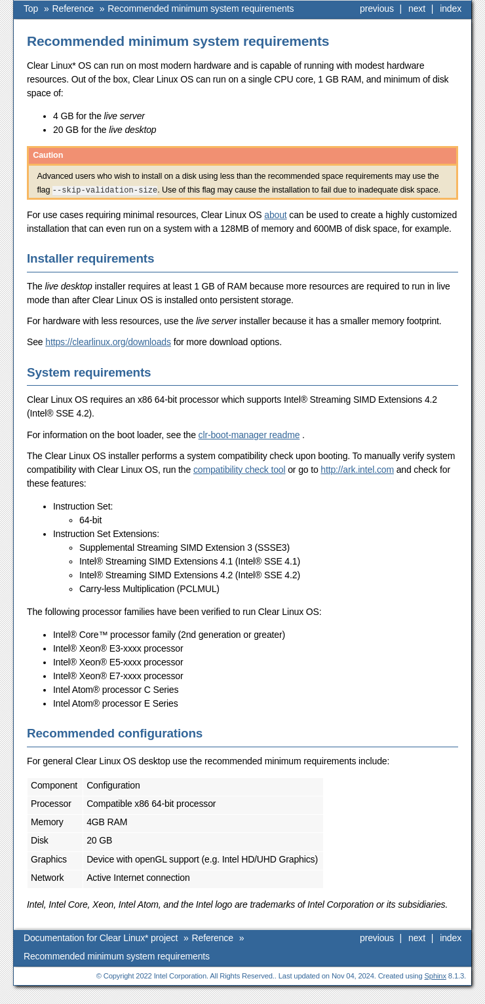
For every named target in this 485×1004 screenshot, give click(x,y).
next (416, 8)
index (450, 8)
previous (377, 8)
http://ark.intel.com (357, 469)
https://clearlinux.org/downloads (108, 342)
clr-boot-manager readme (249, 435)
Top (31, 8)
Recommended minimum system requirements (200, 8)
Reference (73, 8)
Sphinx (435, 976)
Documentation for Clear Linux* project (101, 938)
